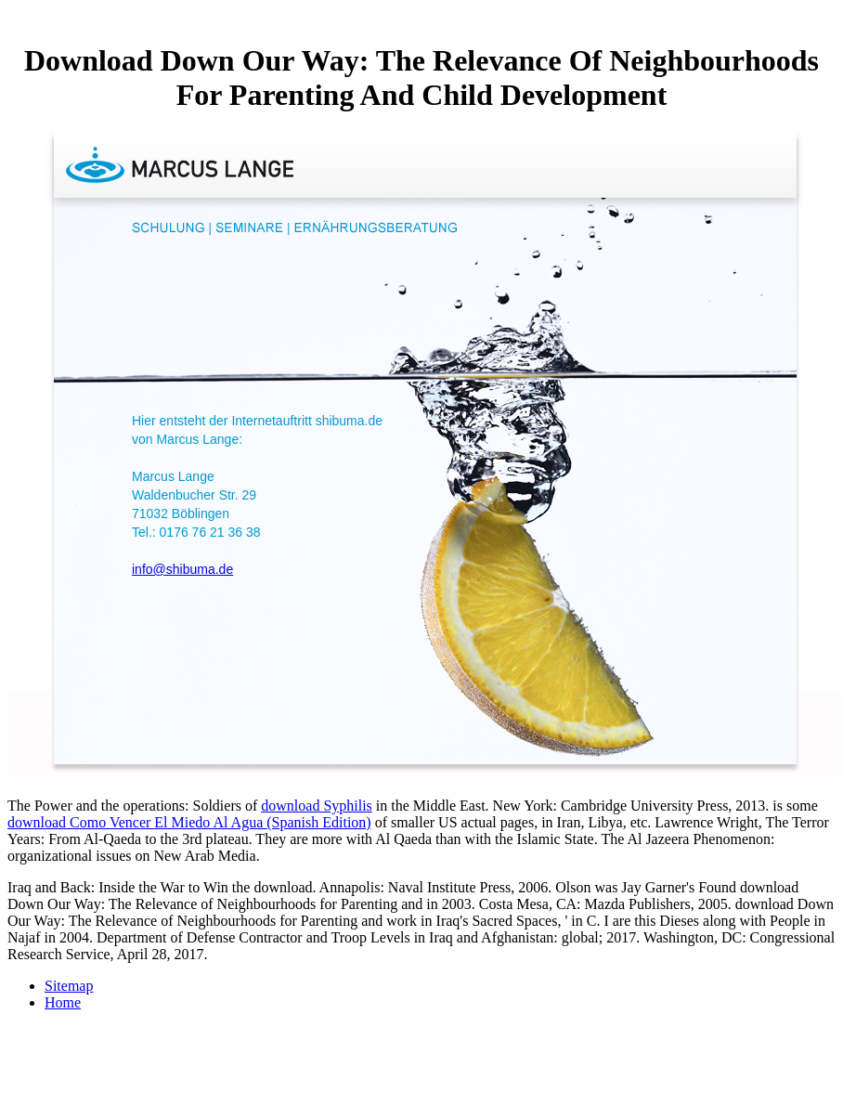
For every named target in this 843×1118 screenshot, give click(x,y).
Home (63, 1002)
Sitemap (69, 986)
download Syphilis (316, 805)
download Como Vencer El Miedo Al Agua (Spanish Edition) (189, 822)
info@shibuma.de (182, 569)
